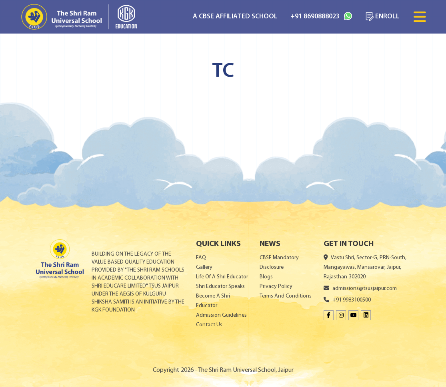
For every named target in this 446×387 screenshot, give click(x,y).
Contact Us (209, 325)
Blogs (266, 277)
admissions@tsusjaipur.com (360, 289)
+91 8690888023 (321, 16)
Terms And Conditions (286, 296)
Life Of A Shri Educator (222, 277)
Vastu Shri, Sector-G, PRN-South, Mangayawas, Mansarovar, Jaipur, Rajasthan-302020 (365, 267)
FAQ (201, 258)
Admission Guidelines (221, 315)
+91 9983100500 (347, 300)
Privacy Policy (276, 287)
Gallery (204, 267)
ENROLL (382, 16)
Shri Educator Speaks (220, 287)
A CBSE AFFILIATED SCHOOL (235, 16)
